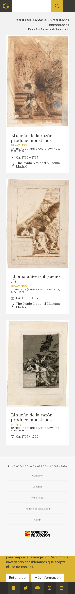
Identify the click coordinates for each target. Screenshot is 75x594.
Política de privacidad (37, 508)
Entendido (17, 578)
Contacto (37, 475)
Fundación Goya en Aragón (28, 466)
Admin (37, 519)
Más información (47, 578)
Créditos (37, 486)
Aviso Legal (37, 497)
